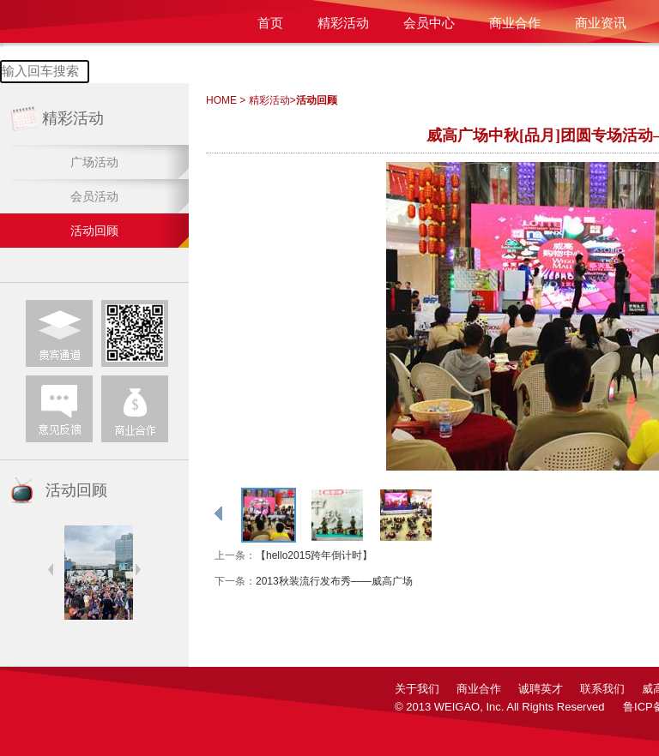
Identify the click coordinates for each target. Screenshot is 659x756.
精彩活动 (343, 23)
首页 (270, 23)
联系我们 (602, 688)
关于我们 (417, 688)
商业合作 (515, 23)
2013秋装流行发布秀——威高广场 (334, 581)
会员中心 (429, 23)
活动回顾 (94, 230)
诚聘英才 (540, 688)
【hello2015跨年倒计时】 (314, 555)
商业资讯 (600, 23)
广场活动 (94, 162)
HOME (221, 100)
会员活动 (94, 196)
